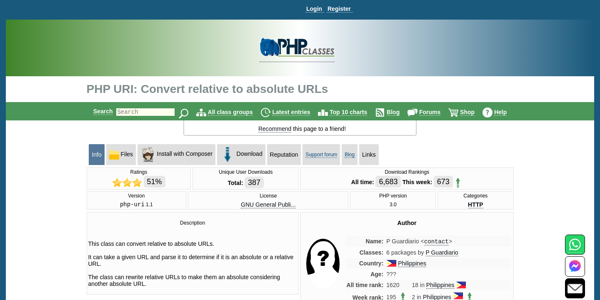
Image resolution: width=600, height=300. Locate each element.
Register (339, 8)
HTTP (475, 205)
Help (507, 112)
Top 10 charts (355, 112)
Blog (400, 112)
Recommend (274, 128)
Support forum (321, 155)
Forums (437, 112)
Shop (474, 112)
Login (314, 8)
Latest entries (298, 112)
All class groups (237, 112)
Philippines (412, 265)
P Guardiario (441, 254)
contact (436, 243)
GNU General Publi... (268, 205)
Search (96, 111)
